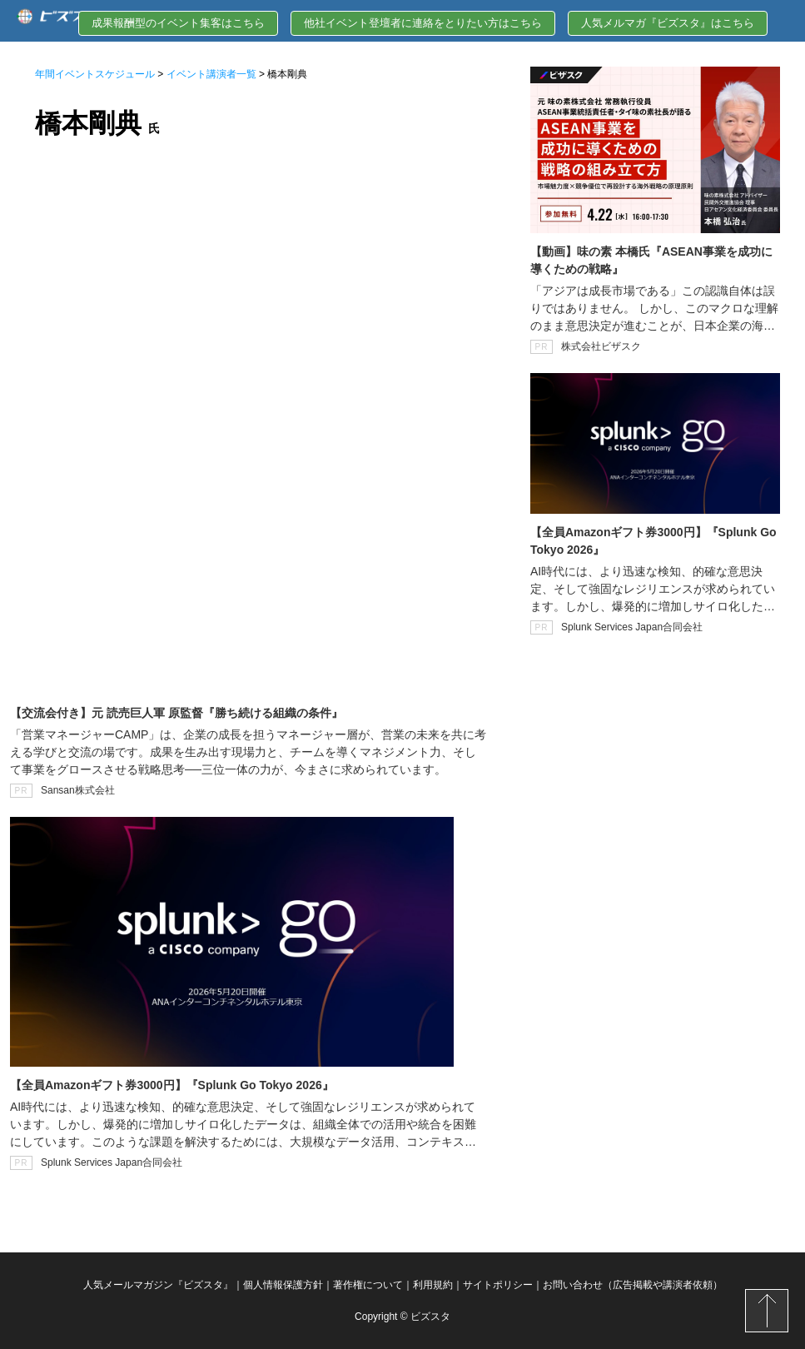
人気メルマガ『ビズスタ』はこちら (667, 23)
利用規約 (433, 1285)
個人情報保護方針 (283, 1285)
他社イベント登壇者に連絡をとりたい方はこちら (423, 23)
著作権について (368, 1285)
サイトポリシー (498, 1285)
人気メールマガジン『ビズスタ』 (158, 1285)
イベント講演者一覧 (211, 74)
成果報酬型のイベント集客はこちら (178, 23)
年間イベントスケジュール (95, 74)
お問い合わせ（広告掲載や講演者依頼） (633, 1285)
